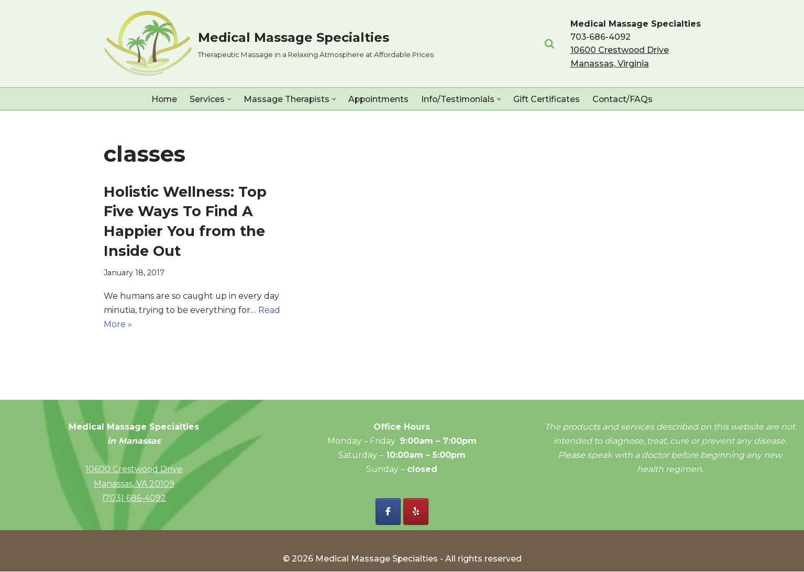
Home (162, 99)
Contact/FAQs (625, 99)
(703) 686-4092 (134, 498)
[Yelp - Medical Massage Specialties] (415, 512)
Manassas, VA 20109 (134, 484)
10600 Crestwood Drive (133, 470)
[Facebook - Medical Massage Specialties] (388, 512)
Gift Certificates (549, 99)
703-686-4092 (600, 37)
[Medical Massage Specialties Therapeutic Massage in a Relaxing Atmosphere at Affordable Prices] (269, 43)
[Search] (549, 43)
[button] (227, 99)
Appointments (378, 99)
